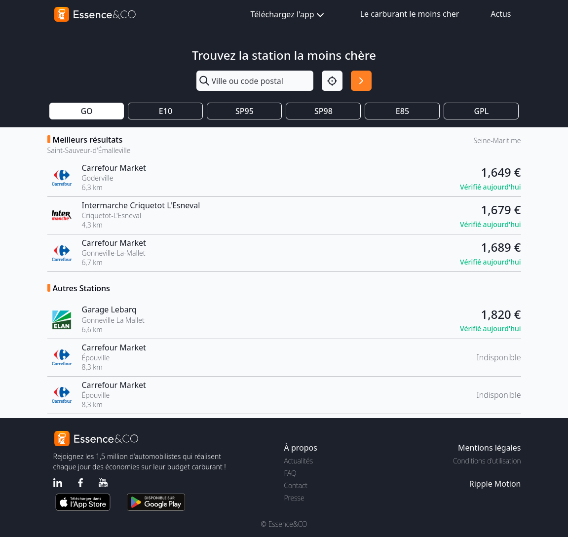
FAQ (290, 473)
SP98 (323, 111)
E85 (402, 111)
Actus (501, 13)
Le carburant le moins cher (409, 13)
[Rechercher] (361, 81)
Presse (294, 497)
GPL (481, 111)
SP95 (244, 111)
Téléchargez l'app (288, 15)
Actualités (298, 460)
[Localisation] (332, 81)
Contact (295, 485)
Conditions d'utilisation (487, 460)
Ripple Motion (495, 483)
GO (86, 111)
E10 (165, 111)
